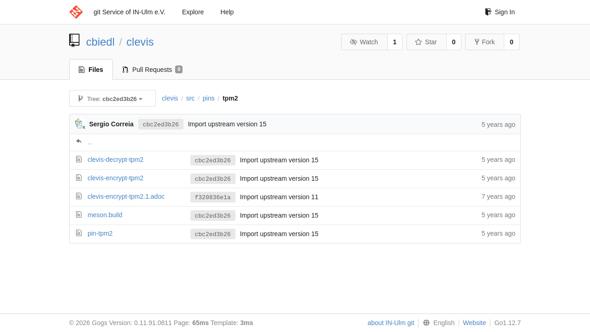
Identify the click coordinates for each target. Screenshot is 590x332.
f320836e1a (213, 197)
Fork (485, 42)
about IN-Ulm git (390, 322)
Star (426, 42)
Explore (193, 12)
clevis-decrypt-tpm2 (115, 159)
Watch (363, 42)
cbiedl (100, 42)
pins (209, 98)
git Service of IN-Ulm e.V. (129, 12)
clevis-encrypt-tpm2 (115, 178)
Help (227, 12)
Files (91, 69)
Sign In (500, 12)
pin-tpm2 (100, 233)
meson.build (105, 215)
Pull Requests (153, 69)
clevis (140, 42)
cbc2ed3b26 (161, 124)
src (190, 98)
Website (474, 322)
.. (90, 142)
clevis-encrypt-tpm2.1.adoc (126, 196)
